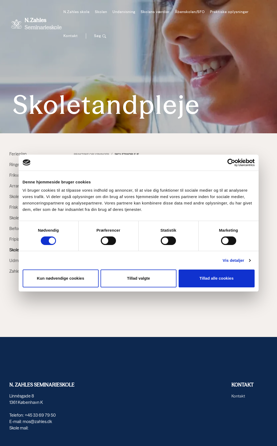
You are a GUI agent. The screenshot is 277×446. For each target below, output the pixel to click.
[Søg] (100, 36)
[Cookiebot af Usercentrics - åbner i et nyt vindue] (231, 163)
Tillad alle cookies (216, 278)
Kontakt (70, 36)
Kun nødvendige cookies (60, 278)
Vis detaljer (233, 260)
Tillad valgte (138, 278)
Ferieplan (18, 153)
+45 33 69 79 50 (40, 415)
